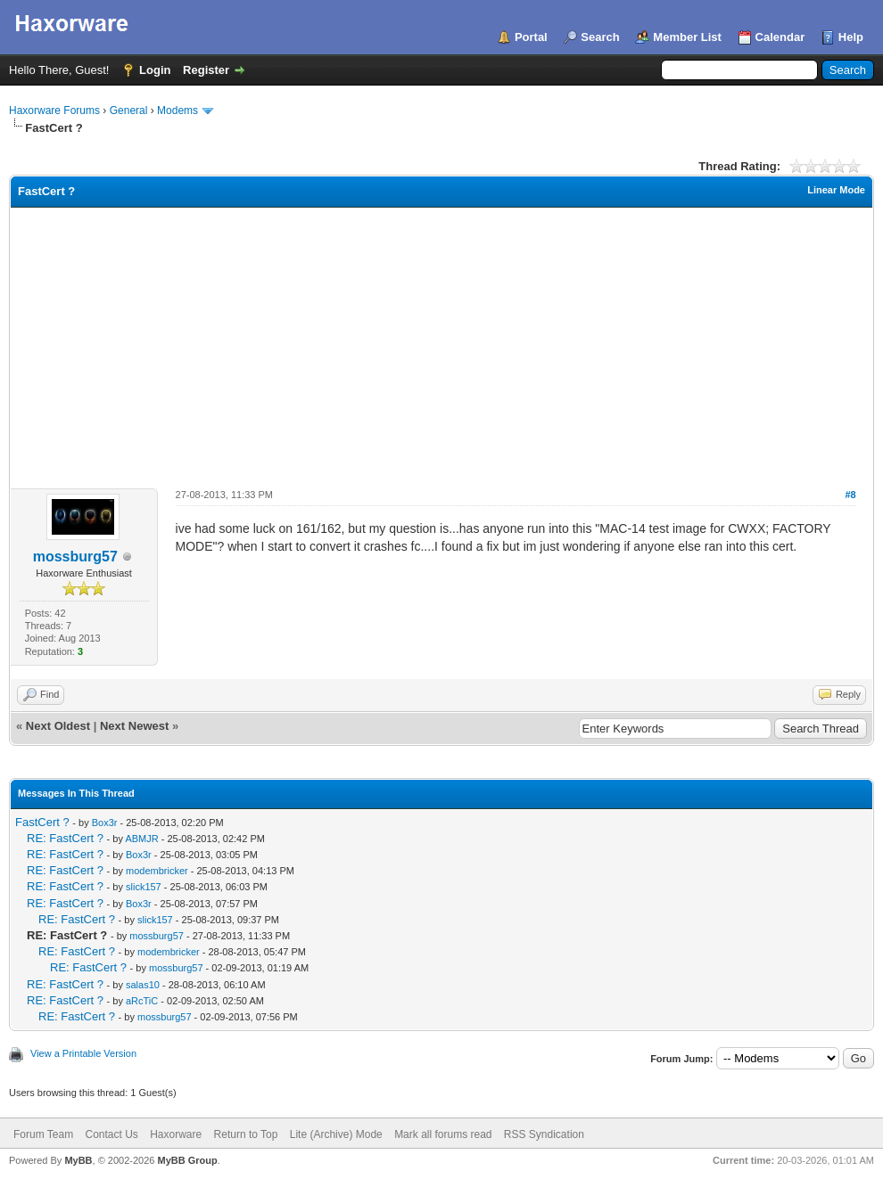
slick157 (143, 886)
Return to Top (246, 1134)
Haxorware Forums (54, 110)
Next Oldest (58, 726)
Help (850, 37)
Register (206, 70)
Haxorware (176, 1134)
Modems (177, 110)
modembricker (157, 870)
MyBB (78, 1160)
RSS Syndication (544, 1134)
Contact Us (111, 1134)
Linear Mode (836, 189)
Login (154, 70)
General (129, 110)
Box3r (105, 822)
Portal (531, 37)
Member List (687, 37)
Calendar (780, 37)
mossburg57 (75, 556)
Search (600, 37)
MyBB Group (187, 1160)
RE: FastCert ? (65, 838)
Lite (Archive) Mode (336, 1134)
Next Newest (134, 726)
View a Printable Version (83, 1053)
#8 (850, 494)
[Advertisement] (441, 341)
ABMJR (141, 838)
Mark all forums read (442, 1134)
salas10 (143, 984)
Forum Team (43, 1134)
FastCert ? (42, 822)
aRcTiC (142, 1000)
